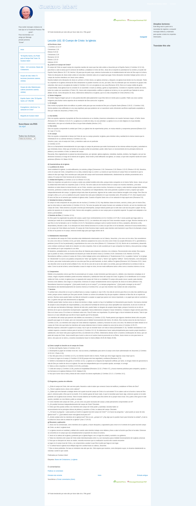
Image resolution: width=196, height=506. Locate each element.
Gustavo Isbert (58, 7)
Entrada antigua (142, 475)
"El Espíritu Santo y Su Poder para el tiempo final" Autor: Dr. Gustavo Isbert (30, 58)
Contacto (173, 4)
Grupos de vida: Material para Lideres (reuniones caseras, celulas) (30, 89)
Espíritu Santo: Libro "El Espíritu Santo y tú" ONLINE (31, 100)
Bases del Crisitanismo (62, 459)
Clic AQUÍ (22, 126)
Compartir (143, 37)
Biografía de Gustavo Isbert (29, 116)
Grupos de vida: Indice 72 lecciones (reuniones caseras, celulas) (30, 78)
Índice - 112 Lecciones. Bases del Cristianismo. (31, 68)
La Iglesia (74, 459)
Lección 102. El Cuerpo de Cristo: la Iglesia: (72, 40)
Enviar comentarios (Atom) (66, 479)
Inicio (22, 49)
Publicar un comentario (55, 471)
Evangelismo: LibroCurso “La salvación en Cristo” (30, 108)
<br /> (76, 24)
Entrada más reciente (55, 475)
